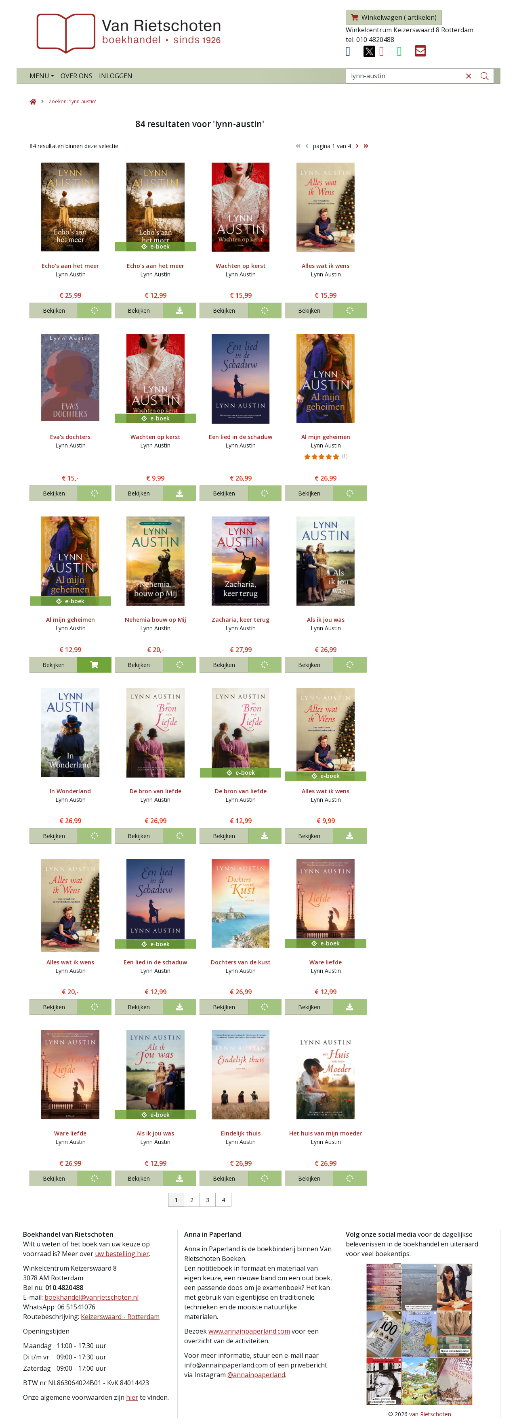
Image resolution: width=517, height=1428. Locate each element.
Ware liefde (325, 962)
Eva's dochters (70, 437)
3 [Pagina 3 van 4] (207, 1200)
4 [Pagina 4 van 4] (223, 1200)
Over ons (76, 75)
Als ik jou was (326, 619)
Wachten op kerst (241, 266)
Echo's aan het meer (70, 266)
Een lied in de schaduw (240, 437)
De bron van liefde (155, 791)
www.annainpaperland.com (249, 1331)
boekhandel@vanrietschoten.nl (91, 1297)
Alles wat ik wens (325, 266)
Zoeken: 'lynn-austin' (72, 101)
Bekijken (54, 310)
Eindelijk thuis (241, 1133)
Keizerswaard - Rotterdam (120, 1316)
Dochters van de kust (241, 962)
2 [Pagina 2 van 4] (191, 1200)
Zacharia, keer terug (240, 619)
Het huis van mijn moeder (325, 1133)
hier (132, 1397)
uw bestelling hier (122, 1253)
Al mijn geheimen (325, 437)
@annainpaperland (256, 1374)
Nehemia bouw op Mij (155, 619)
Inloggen (115, 75)
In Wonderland (70, 791)
